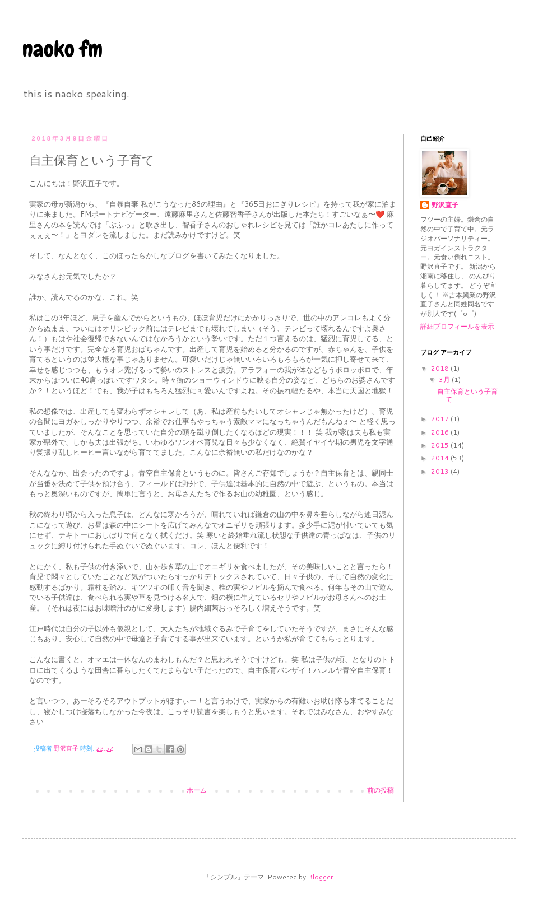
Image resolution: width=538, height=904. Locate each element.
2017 (441, 418)
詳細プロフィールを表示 (457, 326)
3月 (445, 379)
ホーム (197, 790)
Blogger (320, 877)
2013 (441, 471)
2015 (441, 445)
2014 (441, 458)
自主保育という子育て (467, 395)
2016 (441, 432)
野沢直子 (445, 205)
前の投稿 (380, 790)
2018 (441, 368)
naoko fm (62, 49)
